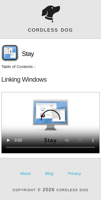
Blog (49, 173)
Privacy (74, 173)
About (25, 173)
